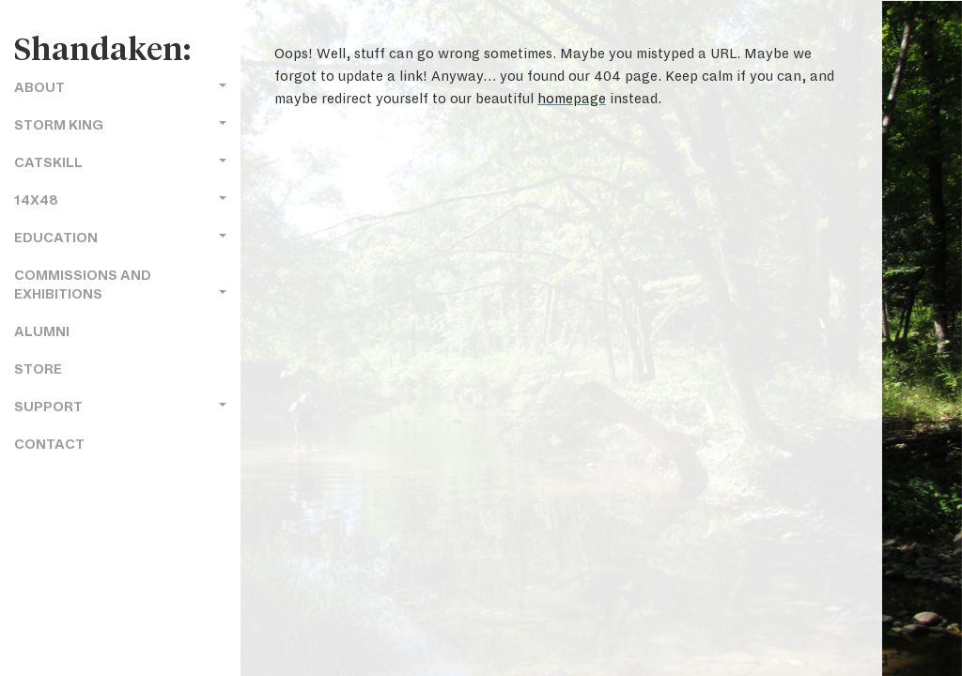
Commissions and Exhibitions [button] (120, 285)
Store (38, 369)
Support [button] (120, 407)
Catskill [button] (120, 163)
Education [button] (120, 238)
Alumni (42, 332)
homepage (571, 98)
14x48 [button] (120, 200)
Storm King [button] (120, 125)
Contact (49, 445)
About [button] (120, 88)
